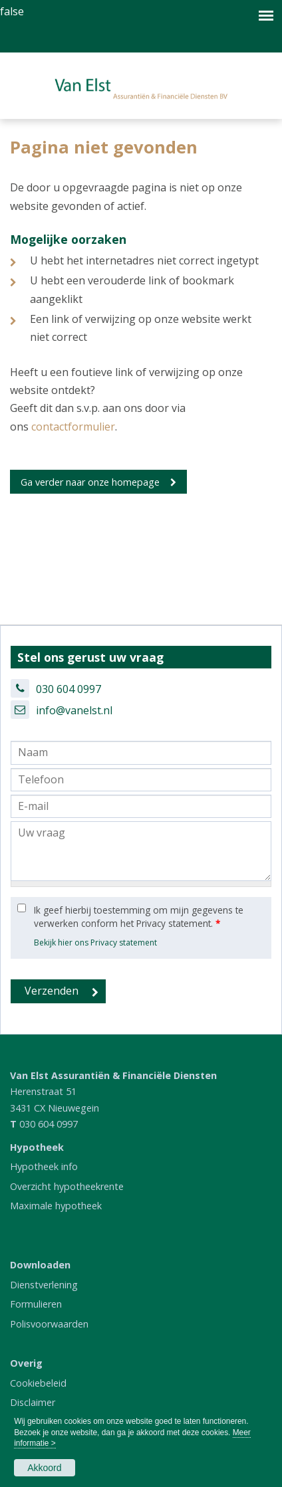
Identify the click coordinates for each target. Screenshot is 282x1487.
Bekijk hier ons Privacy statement (95, 942)
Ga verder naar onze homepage (90, 482)
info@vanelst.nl (74, 710)
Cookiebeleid (38, 1383)
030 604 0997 (68, 689)
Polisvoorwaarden (49, 1324)
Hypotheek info (44, 1166)
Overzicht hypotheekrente (67, 1186)
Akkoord (44, 1467)
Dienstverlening (44, 1284)
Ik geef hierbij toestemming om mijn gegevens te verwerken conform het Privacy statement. (138, 917)
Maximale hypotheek (56, 1205)
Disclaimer (32, 1402)
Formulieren (36, 1304)
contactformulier (73, 426)
